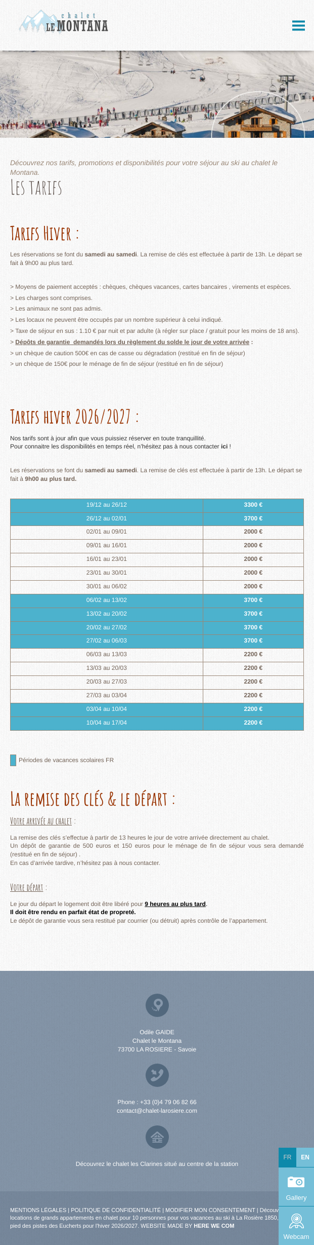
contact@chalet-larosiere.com (157, 1110)
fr (288, 1157)
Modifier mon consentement (210, 1210)
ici (225, 446)
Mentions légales (38, 1210)
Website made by (187, 1226)
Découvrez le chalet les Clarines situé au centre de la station (157, 1163)
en (305, 1157)
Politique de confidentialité (116, 1210)
